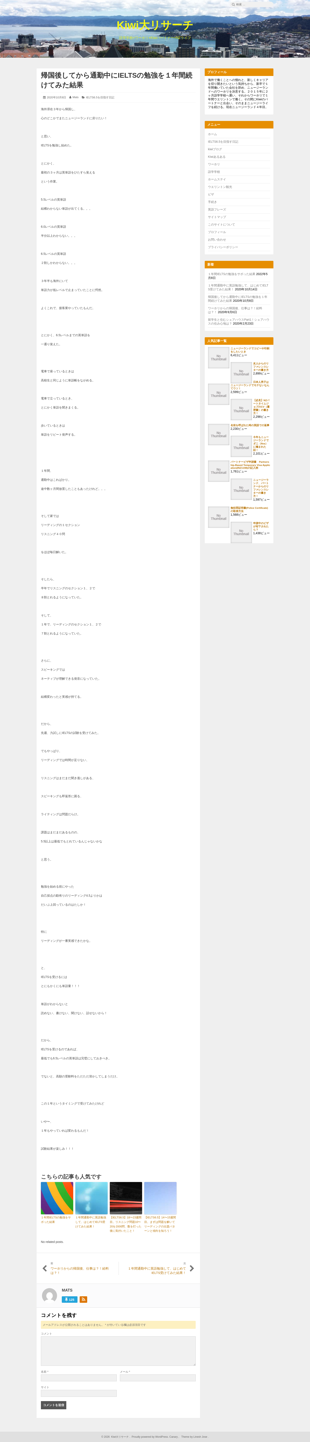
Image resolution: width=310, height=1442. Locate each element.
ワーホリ (214, 164)
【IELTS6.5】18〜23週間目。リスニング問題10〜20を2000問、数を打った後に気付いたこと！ (125, 1224)
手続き (212, 202)
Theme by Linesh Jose (195, 1436)
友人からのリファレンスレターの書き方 (261, 366)
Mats (76, 97)
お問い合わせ (217, 239)
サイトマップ (217, 217)
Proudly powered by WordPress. (150, 1436)
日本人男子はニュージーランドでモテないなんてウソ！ (250, 385)
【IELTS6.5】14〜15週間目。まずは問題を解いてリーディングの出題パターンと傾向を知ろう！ (160, 1224)
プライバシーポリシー (223, 247)
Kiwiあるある (217, 156)
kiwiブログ (215, 149)
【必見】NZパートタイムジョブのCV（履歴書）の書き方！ (261, 407)
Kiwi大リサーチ (155, 25)
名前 (44, 1371)
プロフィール (217, 232)
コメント (46, 1333)
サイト (45, 1387)
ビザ (211, 194)
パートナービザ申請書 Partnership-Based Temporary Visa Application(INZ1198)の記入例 (250, 464)
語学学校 (214, 171)
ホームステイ (217, 179)
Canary (173, 1436)
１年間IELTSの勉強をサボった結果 (56, 1220)
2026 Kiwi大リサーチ (116, 1436)
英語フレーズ (217, 209)
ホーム (212, 134)
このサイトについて (221, 224)
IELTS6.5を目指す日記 (100, 97)
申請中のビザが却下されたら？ (261, 526)
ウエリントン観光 (220, 187)
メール (125, 1371)
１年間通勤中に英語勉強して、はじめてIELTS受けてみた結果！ (90, 1222)
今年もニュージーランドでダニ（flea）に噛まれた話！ (261, 443)
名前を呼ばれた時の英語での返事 (250, 425)
